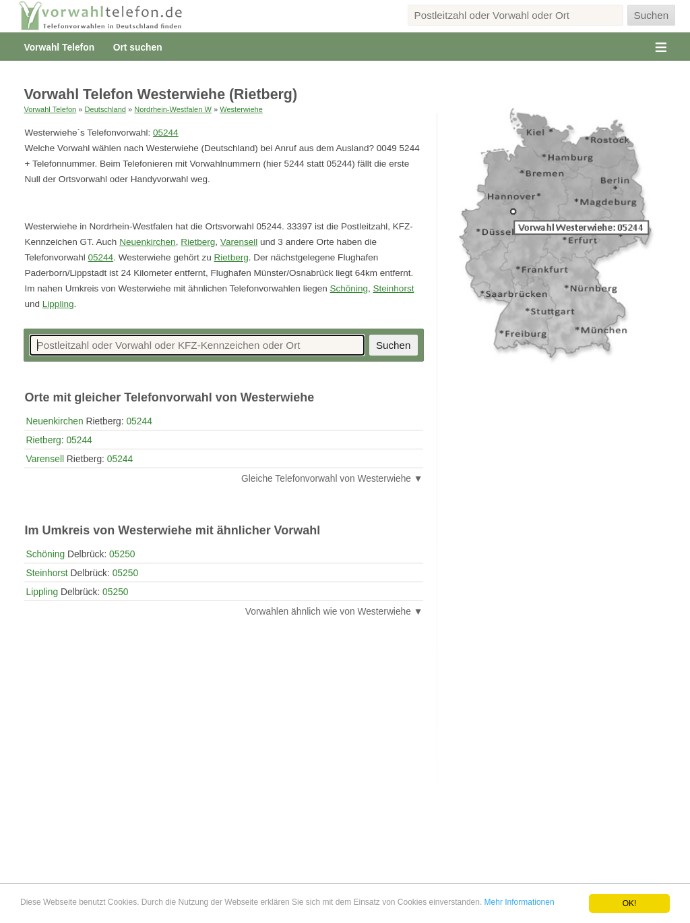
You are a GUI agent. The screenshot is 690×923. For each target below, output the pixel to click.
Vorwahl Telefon (59, 47)
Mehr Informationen (519, 902)
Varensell (238, 242)
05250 (122, 554)
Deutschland (105, 109)
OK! (630, 903)
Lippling (58, 304)
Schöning (349, 288)
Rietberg (198, 242)
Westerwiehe (241, 109)
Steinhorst (393, 288)
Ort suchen (137, 47)
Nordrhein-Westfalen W (173, 109)
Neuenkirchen (147, 242)
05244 (166, 133)
